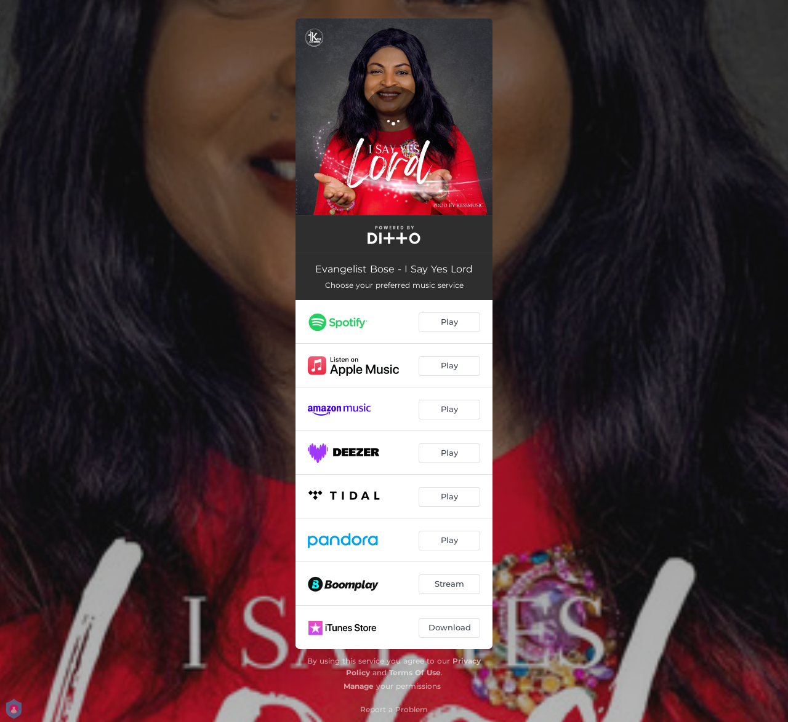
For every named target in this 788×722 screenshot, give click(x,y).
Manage (359, 686)
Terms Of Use (415, 672)
